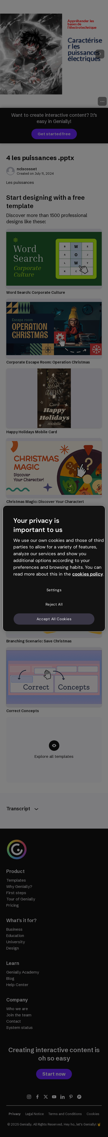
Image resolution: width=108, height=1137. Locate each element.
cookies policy (87, 574)
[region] (54, 568)
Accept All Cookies (54, 619)
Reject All (54, 604)
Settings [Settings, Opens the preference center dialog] (54, 589)
